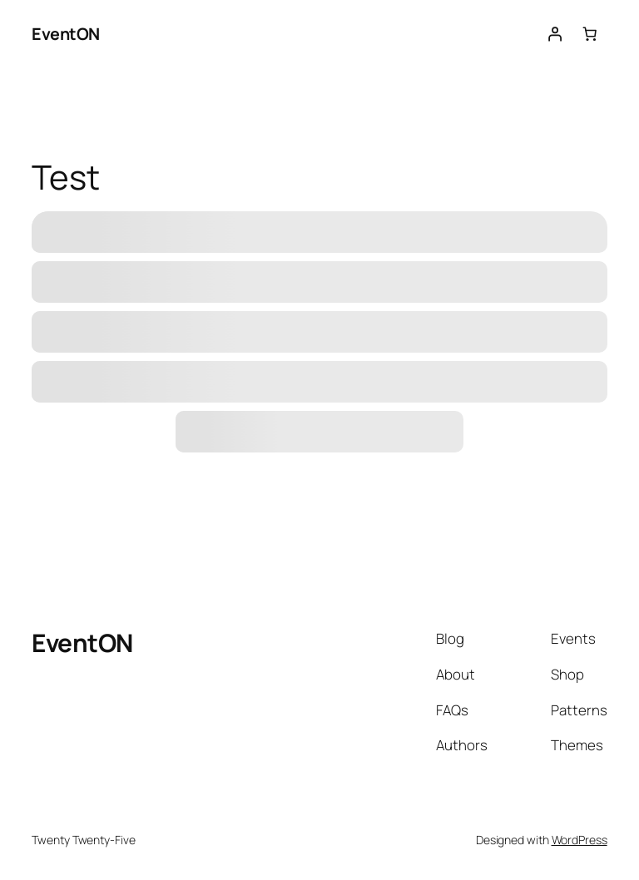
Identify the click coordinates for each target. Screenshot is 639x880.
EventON (66, 33)
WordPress (579, 840)
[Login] (554, 34)
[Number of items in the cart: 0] (589, 34)
